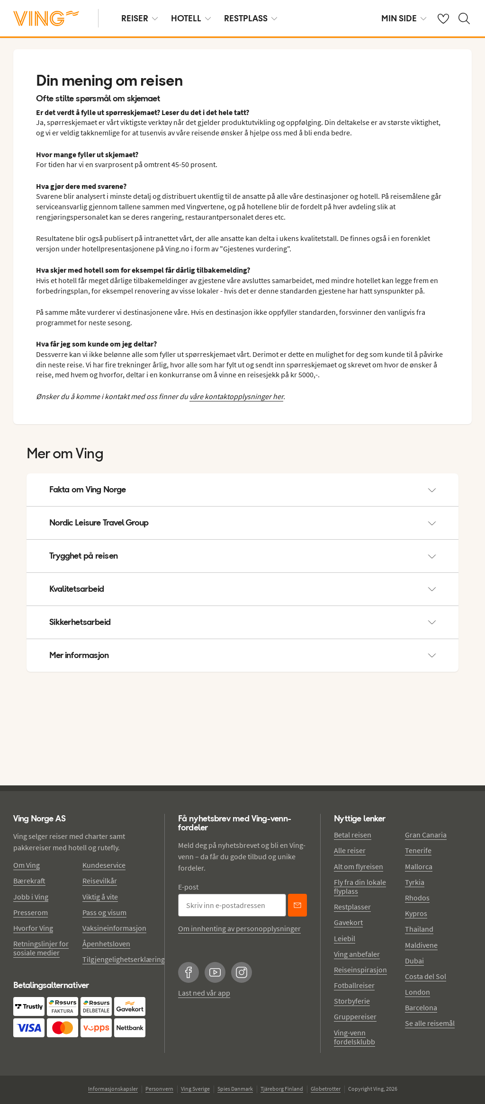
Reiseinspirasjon (360, 969)
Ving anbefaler (357, 954)
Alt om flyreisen (358, 866)
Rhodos (417, 897)
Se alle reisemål (430, 1023)
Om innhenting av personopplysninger (239, 928)
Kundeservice (104, 865)
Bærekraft (29, 880)
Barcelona (421, 1007)
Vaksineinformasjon (114, 928)
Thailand (419, 929)
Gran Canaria (426, 834)
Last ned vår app (204, 992)
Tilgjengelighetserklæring (123, 959)
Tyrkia (414, 882)
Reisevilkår (99, 880)
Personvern (159, 1088)
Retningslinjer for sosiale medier (41, 948)
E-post (188, 886)
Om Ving (26, 865)
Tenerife (418, 850)
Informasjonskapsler (113, 1088)
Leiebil (344, 938)
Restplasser (352, 906)
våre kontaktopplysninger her (236, 396)
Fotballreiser (354, 985)
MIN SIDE (403, 18)
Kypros (416, 913)
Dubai (414, 960)
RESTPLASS (250, 18)
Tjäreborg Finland (281, 1088)
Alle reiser (350, 850)
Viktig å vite (100, 896)
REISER (139, 18)
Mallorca (418, 866)
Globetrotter (326, 1088)
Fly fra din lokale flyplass (360, 886)
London (417, 992)
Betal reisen (352, 834)
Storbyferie (352, 1001)
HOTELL (191, 18)
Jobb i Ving (30, 896)
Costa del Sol (425, 976)
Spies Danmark (235, 1088)
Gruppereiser (355, 1016)
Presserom (30, 912)
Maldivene (421, 945)
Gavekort (348, 922)
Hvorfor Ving (33, 928)
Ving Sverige (195, 1088)
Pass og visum (104, 912)
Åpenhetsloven (106, 943)
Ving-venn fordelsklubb (354, 1037)
